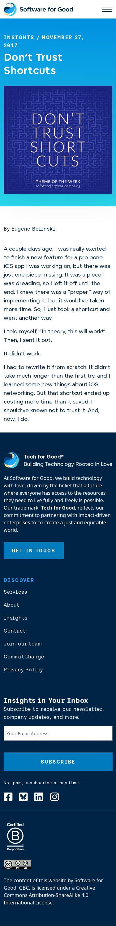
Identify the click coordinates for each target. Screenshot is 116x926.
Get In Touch (34, 550)
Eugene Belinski (33, 229)
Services (15, 592)
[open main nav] (107, 9)
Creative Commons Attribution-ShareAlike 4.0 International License (49, 895)
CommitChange (24, 656)
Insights (19, 37)
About (11, 605)
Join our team (23, 643)
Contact (15, 630)
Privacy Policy (23, 669)
